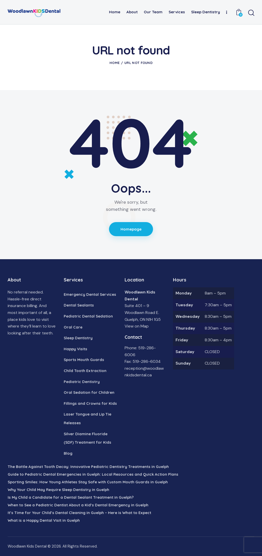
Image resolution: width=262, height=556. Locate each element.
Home (114, 63)
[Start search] (251, 13)
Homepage (131, 229)
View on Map (137, 326)
